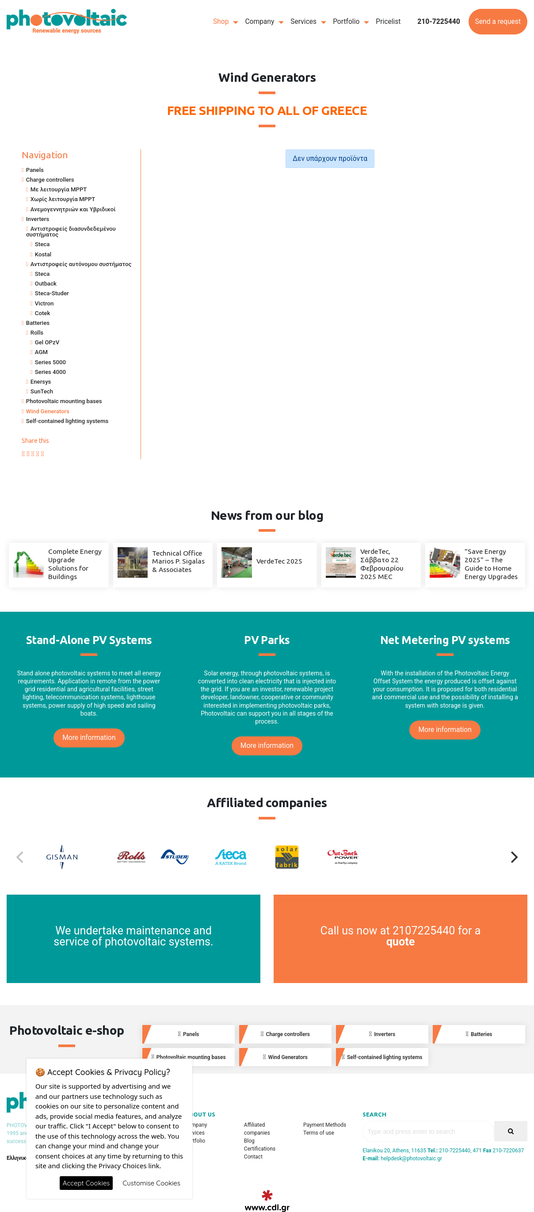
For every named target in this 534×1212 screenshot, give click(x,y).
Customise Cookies (151, 1183)
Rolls (37, 332)
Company (259, 22)
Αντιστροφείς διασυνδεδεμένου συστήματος (71, 231)
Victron (44, 303)
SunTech (42, 391)
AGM (41, 352)
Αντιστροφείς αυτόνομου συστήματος (81, 264)
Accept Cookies (86, 1183)
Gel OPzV (47, 342)
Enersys (41, 381)
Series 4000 (50, 372)
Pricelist (388, 22)
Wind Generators (47, 411)
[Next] (513, 857)
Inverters (38, 219)
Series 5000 (50, 362)
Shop (221, 22)
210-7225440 (438, 22)
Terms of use (318, 1133)
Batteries (38, 323)
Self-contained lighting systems (67, 421)
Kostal (43, 254)
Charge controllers (50, 179)
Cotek (42, 313)
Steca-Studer (52, 293)
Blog (249, 1141)
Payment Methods (324, 1125)
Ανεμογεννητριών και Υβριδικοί (73, 209)
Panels (35, 170)
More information (88, 738)
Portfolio (346, 22)
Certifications (259, 1149)
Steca (42, 244)
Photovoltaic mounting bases (64, 401)
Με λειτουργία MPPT (59, 189)
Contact (253, 1157)
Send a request (498, 22)
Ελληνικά (18, 1158)
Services (303, 22)
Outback (46, 283)
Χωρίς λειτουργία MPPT (63, 199)
